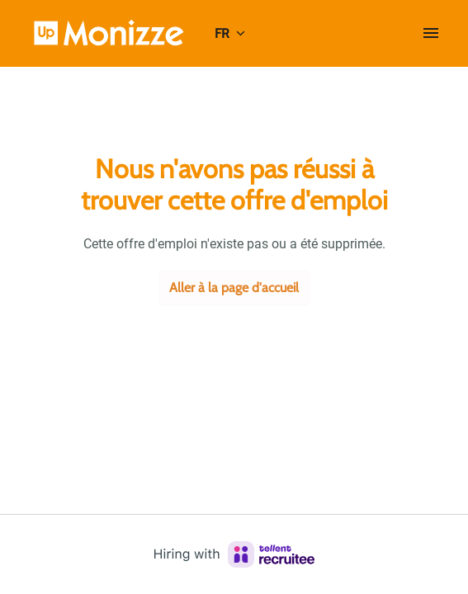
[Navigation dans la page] (431, 33)
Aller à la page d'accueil (234, 287)
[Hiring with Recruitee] (234, 554)
